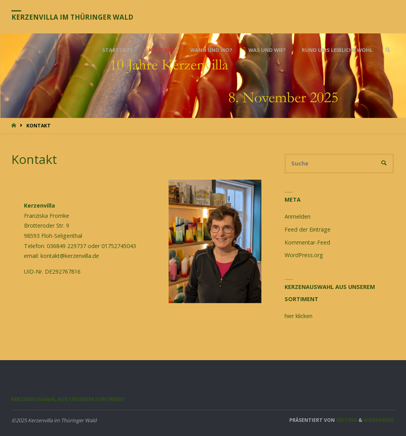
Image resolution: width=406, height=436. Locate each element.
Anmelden (297, 216)
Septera (346, 420)
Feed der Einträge (308, 229)
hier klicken (298, 316)
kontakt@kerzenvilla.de (69, 255)
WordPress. (379, 420)
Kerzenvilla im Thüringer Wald (72, 17)
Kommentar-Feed (307, 242)
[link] (387, 50)
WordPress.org (304, 255)
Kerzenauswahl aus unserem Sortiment (68, 399)
